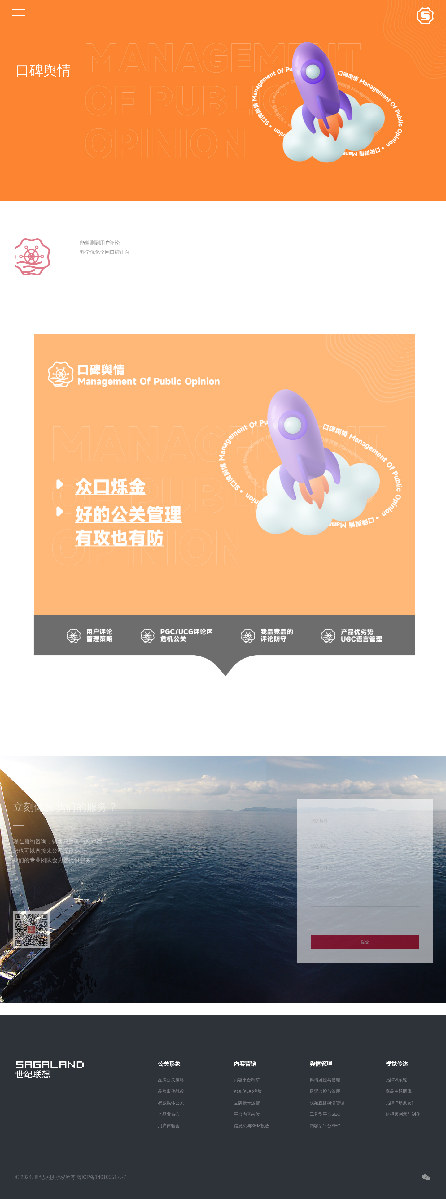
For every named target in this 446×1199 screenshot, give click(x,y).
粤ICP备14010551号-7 (101, 1177)
